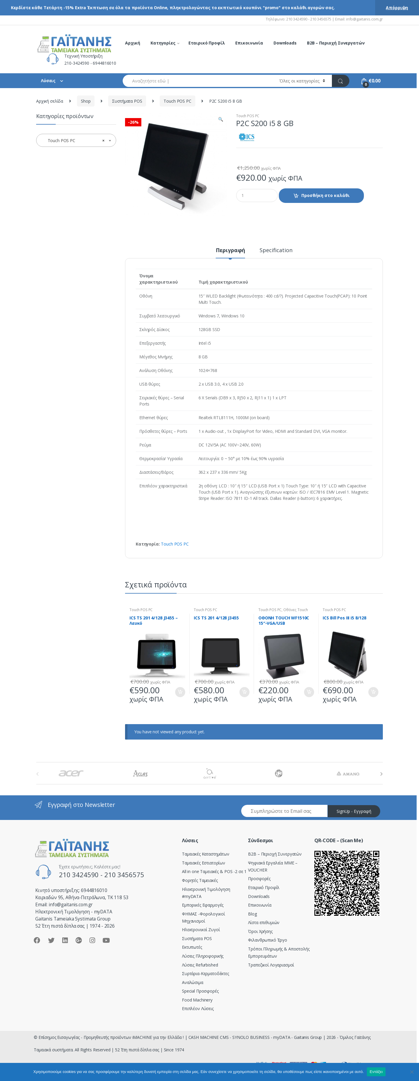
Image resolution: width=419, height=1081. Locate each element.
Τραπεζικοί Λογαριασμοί (271, 965)
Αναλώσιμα (192, 982)
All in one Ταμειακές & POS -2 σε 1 (214, 871)
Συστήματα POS (127, 101)
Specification (276, 250)
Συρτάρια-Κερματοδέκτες (205, 973)
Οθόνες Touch (295, 609)
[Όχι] (412, 1072)
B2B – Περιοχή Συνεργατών (336, 43)
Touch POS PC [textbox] (74, 140)
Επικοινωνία (249, 43)
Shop (85, 101)
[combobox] (198, 81)
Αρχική (132, 43)
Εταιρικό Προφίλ (206, 43)
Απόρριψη (397, 7)
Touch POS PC (177, 101)
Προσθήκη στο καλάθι (325, 195)
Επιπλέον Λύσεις (198, 1008)
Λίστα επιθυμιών (263, 922)
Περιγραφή (230, 250)
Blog (252, 914)
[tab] (230, 252)
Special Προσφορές (200, 991)
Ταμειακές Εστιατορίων (203, 863)
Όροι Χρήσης (260, 931)
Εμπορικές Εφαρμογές (202, 905)
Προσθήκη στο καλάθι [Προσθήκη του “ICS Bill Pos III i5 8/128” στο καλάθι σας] (373, 692)
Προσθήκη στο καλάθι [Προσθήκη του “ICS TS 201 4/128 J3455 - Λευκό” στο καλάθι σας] (180, 692)
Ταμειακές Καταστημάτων (205, 854)
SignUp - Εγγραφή (354, 811)
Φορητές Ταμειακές (200, 880)
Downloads (285, 43)
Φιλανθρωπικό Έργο (267, 940)
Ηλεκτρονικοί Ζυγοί (201, 929)
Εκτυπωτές (192, 947)
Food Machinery (197, 1000)
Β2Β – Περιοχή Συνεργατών (275, 854)
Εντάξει (376, 1071)
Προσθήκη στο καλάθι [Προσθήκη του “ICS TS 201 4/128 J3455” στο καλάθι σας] (244, 692)
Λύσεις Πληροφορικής (202, 956)
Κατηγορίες (163, 43)
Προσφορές (259, 878)
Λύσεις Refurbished (200, 965)
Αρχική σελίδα (49, 101)
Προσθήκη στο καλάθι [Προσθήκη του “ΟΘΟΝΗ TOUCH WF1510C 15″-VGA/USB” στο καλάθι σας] (308, 692)
